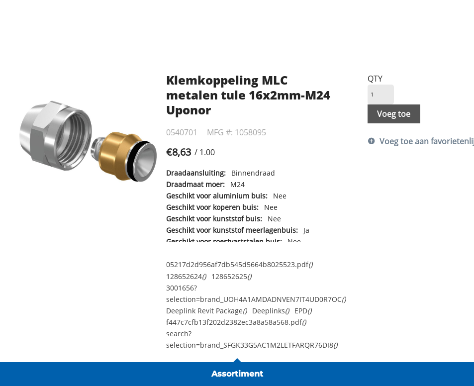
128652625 (231, 276)
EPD (302, 310)
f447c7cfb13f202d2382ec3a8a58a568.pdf (236, 322)
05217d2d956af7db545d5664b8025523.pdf (239, 264)
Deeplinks (270, 310)
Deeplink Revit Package (206, 310)
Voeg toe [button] (393, 113)
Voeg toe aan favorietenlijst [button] (417, 141)
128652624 (186, 276)
